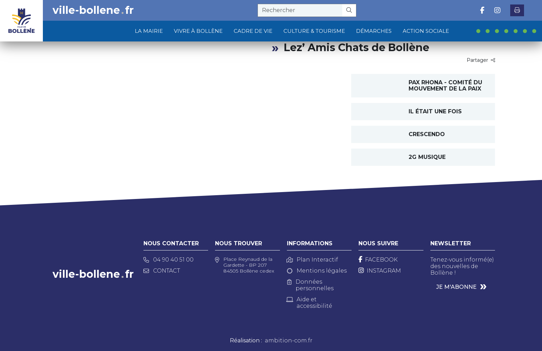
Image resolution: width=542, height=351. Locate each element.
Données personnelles (310, 285)
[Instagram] (379, 270)
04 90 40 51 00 (168, 259)
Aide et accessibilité (309, 302)
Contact (161, 270)
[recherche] (300, 10)
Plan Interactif (312, 259)
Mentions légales (317, 270)
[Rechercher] (349, 10)
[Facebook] (378, 259)
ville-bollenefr (93, 10)
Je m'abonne (456, 287)
